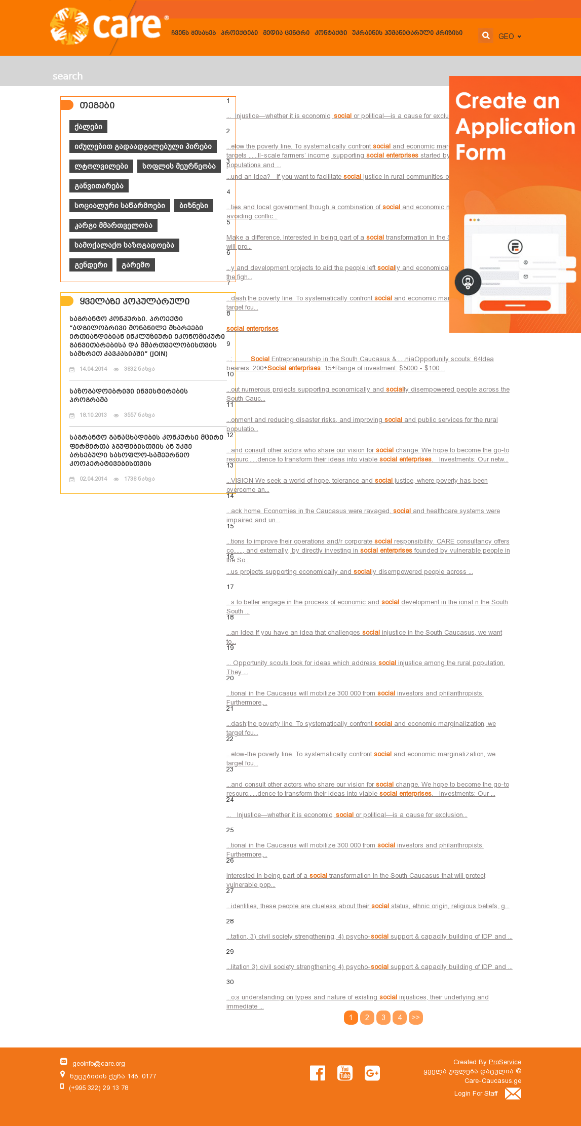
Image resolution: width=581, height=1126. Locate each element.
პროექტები (239, 33)
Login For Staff (487, 1093)
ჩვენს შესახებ (193, 33)
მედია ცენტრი (286, 33)
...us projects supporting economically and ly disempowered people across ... (349, 571)
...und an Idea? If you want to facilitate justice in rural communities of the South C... (358, 176)
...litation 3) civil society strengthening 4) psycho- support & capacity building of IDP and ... (369, 966)
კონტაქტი (331, 33)
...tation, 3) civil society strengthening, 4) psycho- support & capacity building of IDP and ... (369, 936)
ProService (505, 1062)
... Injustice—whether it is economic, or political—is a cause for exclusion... (346, 116)
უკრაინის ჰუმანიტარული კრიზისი (407, 33)
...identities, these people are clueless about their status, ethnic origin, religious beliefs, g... (368, 906)
